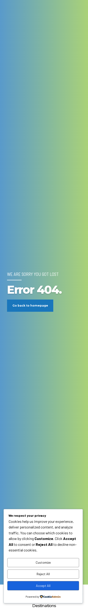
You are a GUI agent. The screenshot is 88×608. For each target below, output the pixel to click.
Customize (43, 562)
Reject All (43, 574)
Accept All (43, 586)
